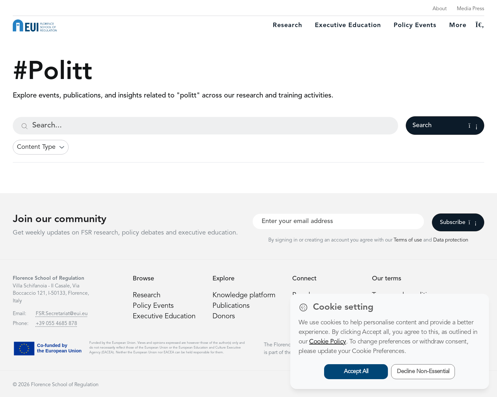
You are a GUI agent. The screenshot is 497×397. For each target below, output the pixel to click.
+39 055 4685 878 (56, 323)
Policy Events (415, 25)
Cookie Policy (327, 342)
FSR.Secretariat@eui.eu (62, 313)
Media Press (470, 8)
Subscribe (458, 222)
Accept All (356, 371)
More (457, 25)
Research (287, 25)
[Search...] (205, 125)
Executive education (348, 25)
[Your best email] (338, 221)
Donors (223, 316)
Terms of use (408, 240)
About (440, 8)
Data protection (450, 240)
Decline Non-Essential (423, 371)
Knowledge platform (244, 295)
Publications (230, 305)
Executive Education (164, 316)
